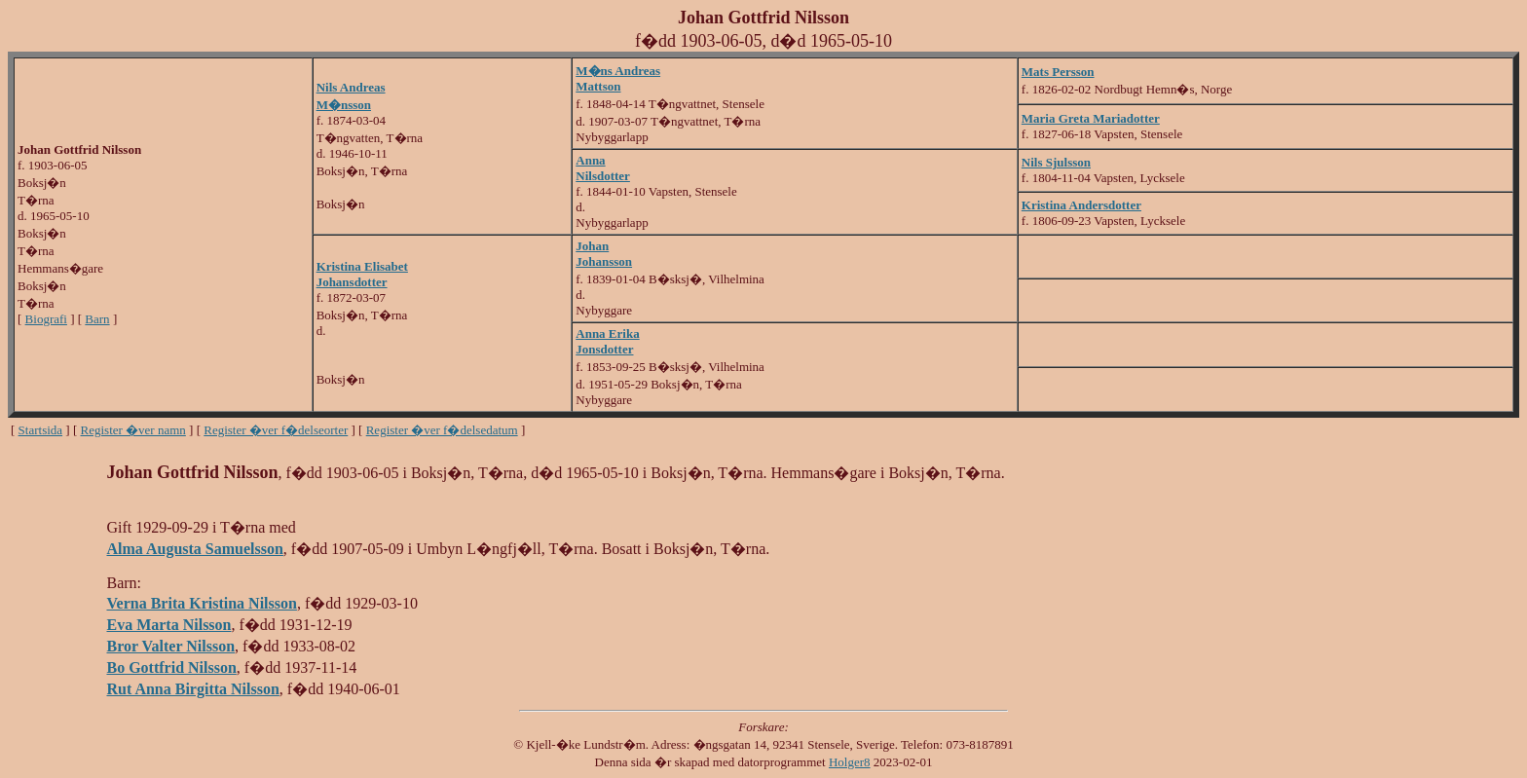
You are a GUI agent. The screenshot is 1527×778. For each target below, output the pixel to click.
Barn (97, 319)
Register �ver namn (133, 430)
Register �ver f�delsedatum (442, 430)
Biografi (46, 319)
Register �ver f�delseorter (276, 430)
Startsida (41, 430)
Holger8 (850, 762)
